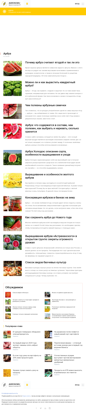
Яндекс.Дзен (26, 396)
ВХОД (79, 3)
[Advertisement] (43, 32)
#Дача (45, 11)
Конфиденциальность (10, 393)
